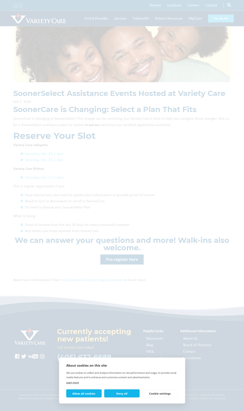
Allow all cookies (83, 393)
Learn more (72, 382)
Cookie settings (160, 393)
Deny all (121, 393)
